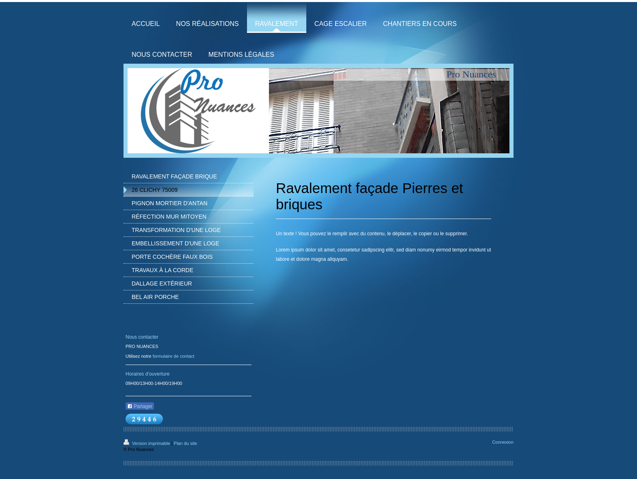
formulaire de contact (174, 356)
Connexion (503, 442)
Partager (139, 406)
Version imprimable (147, 443)
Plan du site (185, 443)
